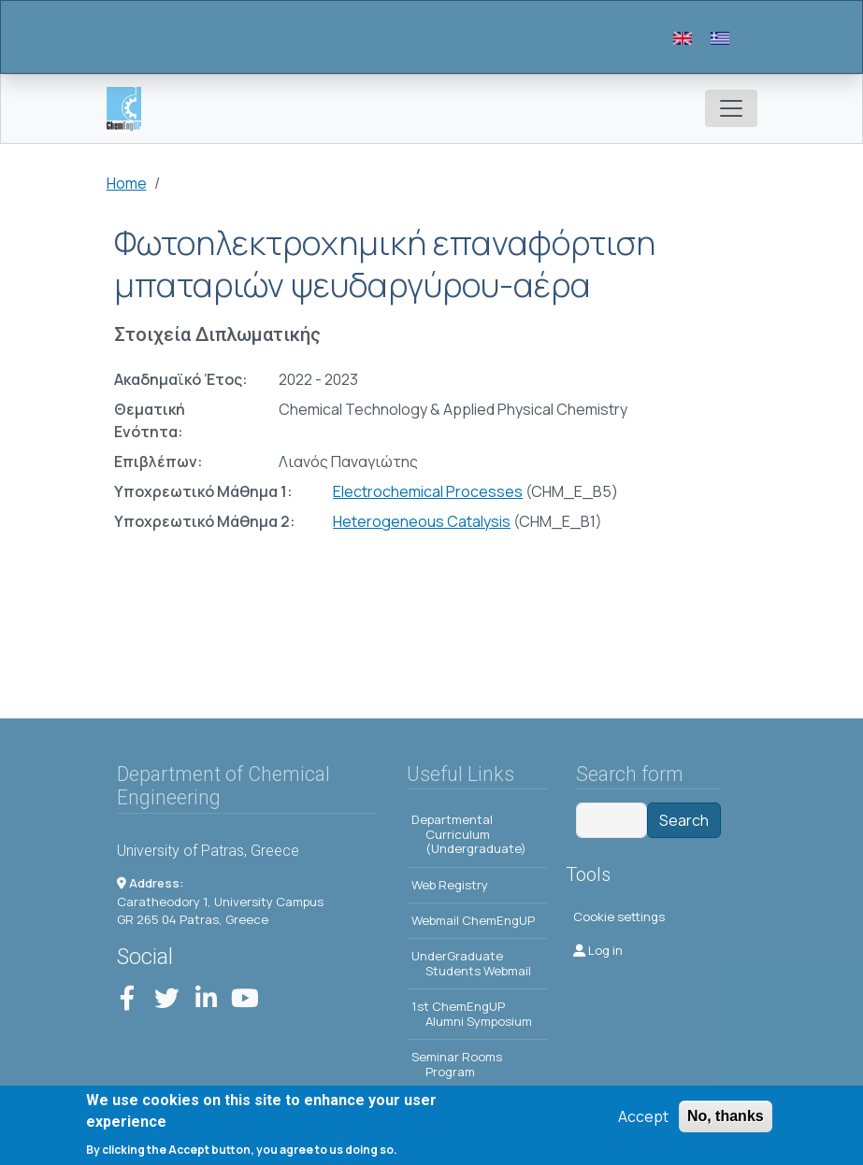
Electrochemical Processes (428, 491)
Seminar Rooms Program (456, 1064)
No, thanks (725, 1117)
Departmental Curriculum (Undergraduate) (468, 834)
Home (127, 183)
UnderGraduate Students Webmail (471, 963)
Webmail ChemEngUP (473, 920)
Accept (643, 1117)
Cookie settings (619, 916)
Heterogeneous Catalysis (422, 521)
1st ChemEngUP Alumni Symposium (471, 1014)
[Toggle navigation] (731, 108)
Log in (598, 950)
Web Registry (449, 884)
